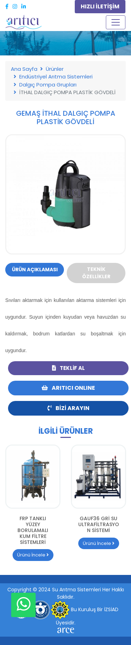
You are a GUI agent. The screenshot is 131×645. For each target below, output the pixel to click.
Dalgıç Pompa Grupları (48, 84)
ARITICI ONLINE (68, 388)
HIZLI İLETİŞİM (100, 6)
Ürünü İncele (33, 555)
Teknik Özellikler (96, 273)
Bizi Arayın (68, 408)
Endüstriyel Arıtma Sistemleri (56, 76)
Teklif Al (68, 368)
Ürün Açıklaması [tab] (35, 269)
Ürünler (55, 69)
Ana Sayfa (24, 69)
